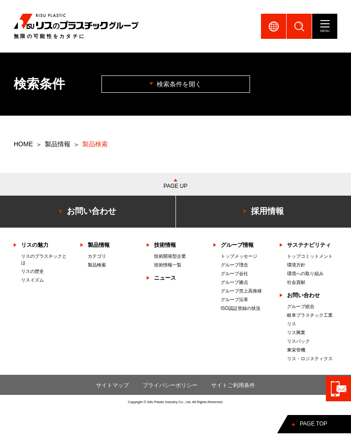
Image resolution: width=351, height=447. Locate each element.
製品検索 (97, 264)
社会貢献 (296, 282)
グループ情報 (237, 245)
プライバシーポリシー (170, 385)
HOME (23, 144)
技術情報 (165, 245)
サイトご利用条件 (233, 385)
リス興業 (296, 332)
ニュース (165, 278)
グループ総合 (300, 306)
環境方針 (296, 264)
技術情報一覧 (167, 264)
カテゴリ (97, 256)
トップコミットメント (310, 256)
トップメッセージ (239, 256)
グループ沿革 (234, 299)
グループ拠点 (234, 282)
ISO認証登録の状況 (241, 308)
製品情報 (57, 144)
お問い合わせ (303, 295)
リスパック (298, 341)
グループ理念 (234, 264)
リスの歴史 (32, 271)
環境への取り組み (305, 273)
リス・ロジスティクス (310, 358)
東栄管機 (296, 349)
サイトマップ (112, 385)
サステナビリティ (309, 245)
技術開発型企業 (170, 256)
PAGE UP (175, 186)
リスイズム (32, 279)
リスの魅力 (34, 245)
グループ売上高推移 (241, 290)
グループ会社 (234, 273)
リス (291, 323)
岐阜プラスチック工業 (310, 315)
